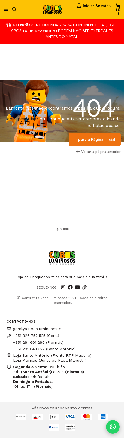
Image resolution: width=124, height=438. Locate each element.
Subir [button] (62, 229)
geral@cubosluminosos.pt (35, 329)
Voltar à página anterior (98, 151)
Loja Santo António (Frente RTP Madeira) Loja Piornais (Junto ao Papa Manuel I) (49, 357)
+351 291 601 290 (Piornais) (38, 342)
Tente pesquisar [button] (21, 118)
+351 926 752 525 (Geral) (33, 335)
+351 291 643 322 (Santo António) (44, 349)
